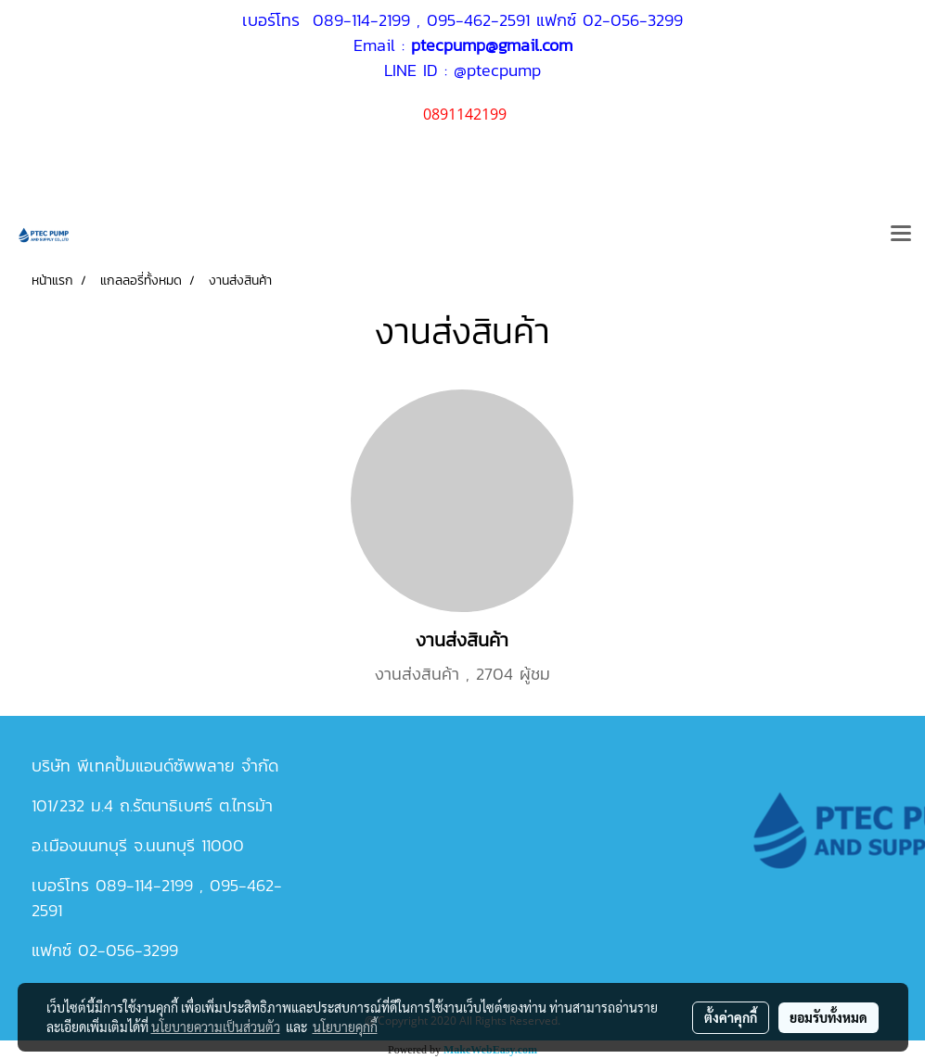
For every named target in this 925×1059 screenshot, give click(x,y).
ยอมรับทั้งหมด (828, 1017)
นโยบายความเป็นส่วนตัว (215, 1026)
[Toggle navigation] (900, 234)
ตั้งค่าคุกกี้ (730, 1017)
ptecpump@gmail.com (491, 44)
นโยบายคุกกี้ (345, 1026)
